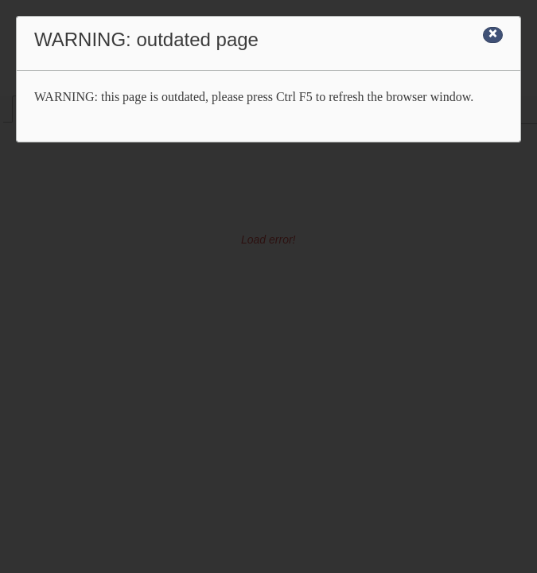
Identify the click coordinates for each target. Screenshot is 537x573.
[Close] (493, 35)
